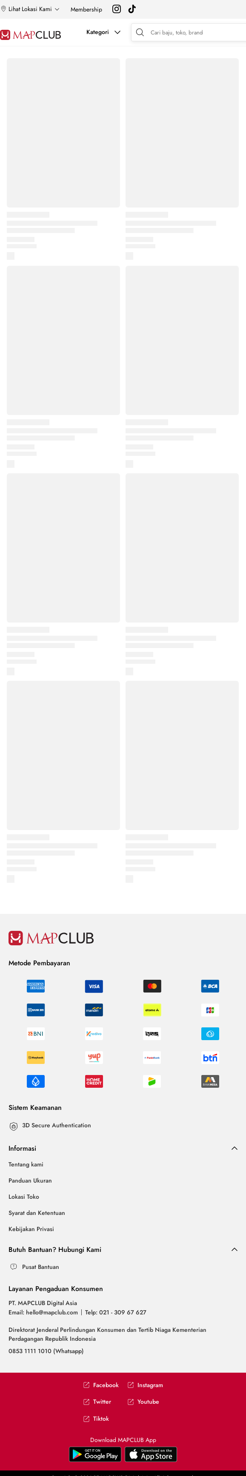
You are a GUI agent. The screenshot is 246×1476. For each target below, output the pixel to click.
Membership (86, 9)
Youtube (143, 1402)
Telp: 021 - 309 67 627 (115, 1312)
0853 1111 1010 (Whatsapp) (46, 1351)
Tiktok (96, 1419)
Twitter (97, 1402)
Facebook (101, 1385)
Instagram (145, 1385)
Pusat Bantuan (40, 1267)
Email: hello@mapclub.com (43, 1312)
